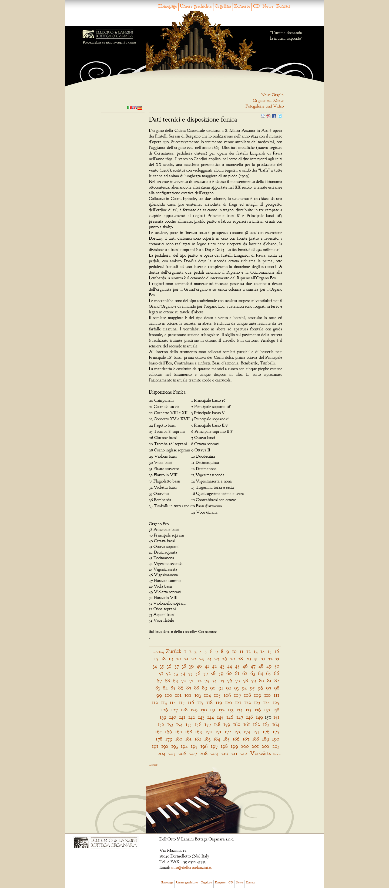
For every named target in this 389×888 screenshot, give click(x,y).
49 (268, 665)
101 (178, 695)
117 (200, 702)
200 (245, 746)
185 (226, 738)
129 (193, 709)
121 (238, 702)
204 (161, 753)
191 (155, 746)
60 (229, 673)
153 (170, 724)
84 (165, 687)
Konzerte (242, 6)
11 (241, 651)
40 (199, 665)
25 (216, 658)
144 (210, 716)
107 (237, 695)
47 (253, 665)
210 (224, 753)
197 (214, 746)
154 (179, 724)
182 (197, 738)
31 (263, 658)
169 (198, 731)
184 (216, 738)
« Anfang (158, 652)
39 (191, 665)
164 (275, 724)
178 (159, 738)
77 (237, 680)
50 (276, 665)
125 (276, 702)
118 (209, 702)
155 (189, 724)
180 (178, 738)
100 (168, 695)
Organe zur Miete (268, 100)
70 (183, 680)
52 (168, 673)
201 (255, 746)
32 (270, 658)
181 (188, 738)
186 (236, 738)
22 (194, 658)
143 (201, 716)
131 (213, 709)
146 (229, 716)
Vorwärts (260, 753)
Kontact (283, 6)
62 (244, 673)
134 (239, 709)
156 (198, 724)
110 (267, 695)
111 (276, 695)
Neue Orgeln (272, 95)
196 (204, 746)
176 (266, 731)
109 (257, 695)
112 (155, 702)
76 (229, 680)
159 (226, 724)
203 (275, 746)
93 (236, 687)
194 (184, 746)
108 (247, 695)
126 (164, 709)
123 (257, 702)
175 (256, 731)
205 (172, 753)
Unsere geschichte (196, 6)
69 (175, 680)
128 (184, 709)
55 (190, 673)
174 (246, 731)
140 (172, 716)
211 (234, 753)
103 (197, 695)
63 (252, 673)
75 (222, 680)
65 (268, 673)
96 (260, 687)
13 (255, 651)
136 (257, 709)
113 (164, 702)
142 (191, 716)
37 (177, 665)
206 (182, 753)
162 (256, 724)
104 (207, 695)
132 (222, 709)
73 (206, 680)
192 (164, 746)
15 (270, 651)
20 (178, 658)
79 (253, 680)
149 (259, 716)
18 (163, 658)
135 (248, 709)
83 (158, 687)
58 (213, 673)
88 (196, 687)
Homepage (167, 6)
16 (277, 651)
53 (176, 673)
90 (213, 687)
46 (245, 665)
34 (155, 665)
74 (214, 680)
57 (205, 673)
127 (174, 709)
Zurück (173, 651)
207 (193, 753)
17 (156, 658)
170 (208, 731)
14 (262, 651)
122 (247, 702)
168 (188, 731)
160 (236, 724)
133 (230, 709)
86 (180, 687)
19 (171, 658)
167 (178, 731)
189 (265, 738)
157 (207, 724)
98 (276, 687)
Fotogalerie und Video (265, 106)
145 (220, 716)
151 (276, 716)
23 (201, 658)
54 (183, 673)
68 (167, 680)
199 (234, 746)
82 (276, 680)
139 (163, 716)
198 (224, 746)
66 (276, 673)
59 (221, 673)
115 (182, 702)
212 (243, 753)
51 (161, 673)
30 (256, 658)
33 (277, 658)
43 (222, 665)
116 (191, 702)
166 (168, 731)
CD (256, 6)
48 (261, 665)
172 (227, 731)
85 (173, 687)
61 (237, 673)
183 (207, 738)
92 (228, 687)
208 (203, 753)
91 (221, 687)
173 (237, 731)
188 (255, 738)
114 (173, 702)
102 (188, 695)
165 (158, 731)
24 (209, 658)
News (268, 6)
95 (252, 687)
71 (191, 680)
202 (265, 746)
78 (245, 680)
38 (184, 665)
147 (239, 716)
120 (228, 702)
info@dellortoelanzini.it (191, 867)
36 (169, 665)
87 (188, 687)
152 (161, 724)
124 (266, 702)
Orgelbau (223, 6)
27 (232, 658)
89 (204, 687)
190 (275, 738)
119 (219, 702)
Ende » (276, 754)
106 (227, 695)
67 (159, 680)
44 (229, 665)
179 (168, 738)
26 (224, 658)
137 (267, 709)
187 (246, 738)
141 (182, 716)
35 (162, 665)
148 (249, 716)
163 (266, 724)
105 (217, 695)
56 (198, 673)
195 (194, 746)
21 (186, 658)
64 (260, 673)
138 (276, 709)
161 (246, 724)
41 (207, 665)
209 (214, 753)
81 (269, 680)
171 (218, 731)
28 (240, 658)
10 (234, 651)
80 (261, 680)
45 (237, 665)
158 (217, 724)
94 (244, 687)
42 (214, 665)
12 (248, 651)
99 (159, 695)
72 (199, 680)
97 (268, 687)
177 (276, 731)
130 (203, 709)
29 (248, 658)
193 (174, 746)
